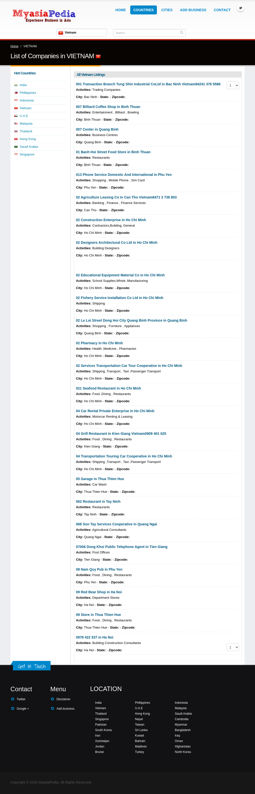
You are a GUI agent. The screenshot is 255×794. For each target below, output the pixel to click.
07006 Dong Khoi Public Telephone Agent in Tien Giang (122, 547)
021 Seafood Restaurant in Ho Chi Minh (108, 388)
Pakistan (101, 724)
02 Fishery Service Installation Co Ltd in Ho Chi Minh (119, 298)
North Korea (183, 752)
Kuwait (139, 735)
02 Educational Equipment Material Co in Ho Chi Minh (120, 275)
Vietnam (25, 108)
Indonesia (27, 100)
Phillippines (28, 93)
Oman (179, 741)
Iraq (177, 735)
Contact (222, 10)
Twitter (240, 8)
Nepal (139, 719)
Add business (65, 708)
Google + (23, 708)
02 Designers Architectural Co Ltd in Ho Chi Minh (116, 243)
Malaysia (26, 123)
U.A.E (24, 116)
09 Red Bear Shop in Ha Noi (99, 592)
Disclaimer (63, 699)
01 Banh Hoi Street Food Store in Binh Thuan (113, 152)
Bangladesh (183, 730)
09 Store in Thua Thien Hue (98, 615)
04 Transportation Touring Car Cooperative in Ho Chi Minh (124, 456)
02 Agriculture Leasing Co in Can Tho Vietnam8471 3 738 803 (126, 197)
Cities (167, 10)
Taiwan (139, 724)
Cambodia (182, 719)
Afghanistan (183, 746)
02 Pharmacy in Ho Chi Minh (99, 343)
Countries (143, 10)
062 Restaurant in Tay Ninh (98, 501)
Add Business (193, 10)
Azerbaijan (102, 741)
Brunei (99, 752)
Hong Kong (28, 139)
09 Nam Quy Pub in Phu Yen (99, 569)
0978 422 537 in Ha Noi (94, 637)
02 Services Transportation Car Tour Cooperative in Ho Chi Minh (129, 366)
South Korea (103, 730)
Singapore (27, 154)
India (23, 85)
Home (120, 10)
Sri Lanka (141, 730)
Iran (97, 735)
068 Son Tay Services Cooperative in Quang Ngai (116, 524)
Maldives (141, 746)
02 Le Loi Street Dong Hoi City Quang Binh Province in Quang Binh (131, 320)
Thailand (26, 131)
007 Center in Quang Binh (97, 129)
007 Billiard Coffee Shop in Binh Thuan (108, 107)
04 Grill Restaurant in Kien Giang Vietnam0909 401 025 (121, 434)
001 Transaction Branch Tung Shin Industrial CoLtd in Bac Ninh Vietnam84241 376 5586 (148, 84)
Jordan (99, 746)
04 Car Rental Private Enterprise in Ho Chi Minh (115, 411)
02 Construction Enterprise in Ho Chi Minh (111, 220)
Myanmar (181, 724)
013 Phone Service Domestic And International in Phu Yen (124, 175)
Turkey (139, 752)
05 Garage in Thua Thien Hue (100, 479)
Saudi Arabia (29, 147)
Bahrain (140, 741)
